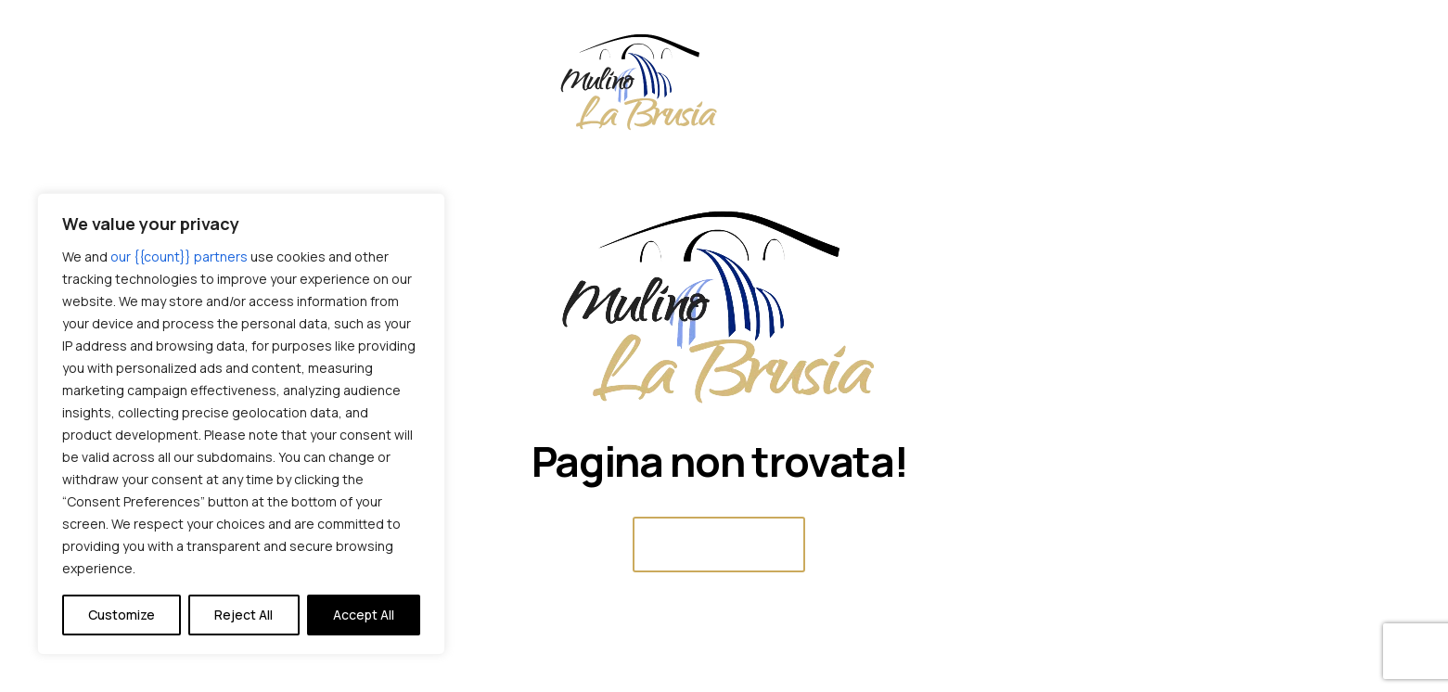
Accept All (363, 614)
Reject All (243, 614)
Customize (121, 614)
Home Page (719, 544)
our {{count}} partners (179, 256)
